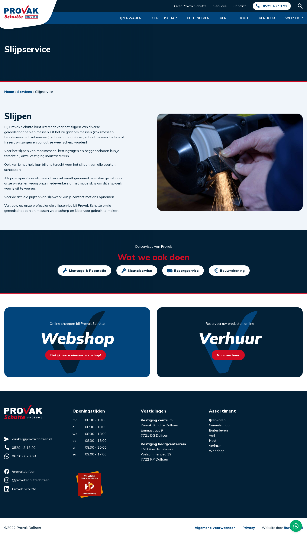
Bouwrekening (229, 270)
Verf (224, 18)
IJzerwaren (217, 420)
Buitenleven (198, 18)
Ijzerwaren (131, 18)
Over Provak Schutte (190, 6)
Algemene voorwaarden (215, 527)
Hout (244, 18)
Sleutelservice (137, 270)
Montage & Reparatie (84, 270)
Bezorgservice (183, 270)
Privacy (248, 527)
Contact (239, 6)
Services (220, 6)
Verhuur (267, 18)
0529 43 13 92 (275, 6)
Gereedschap (164, 18)
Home (9, 91)
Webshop (294, 18)
